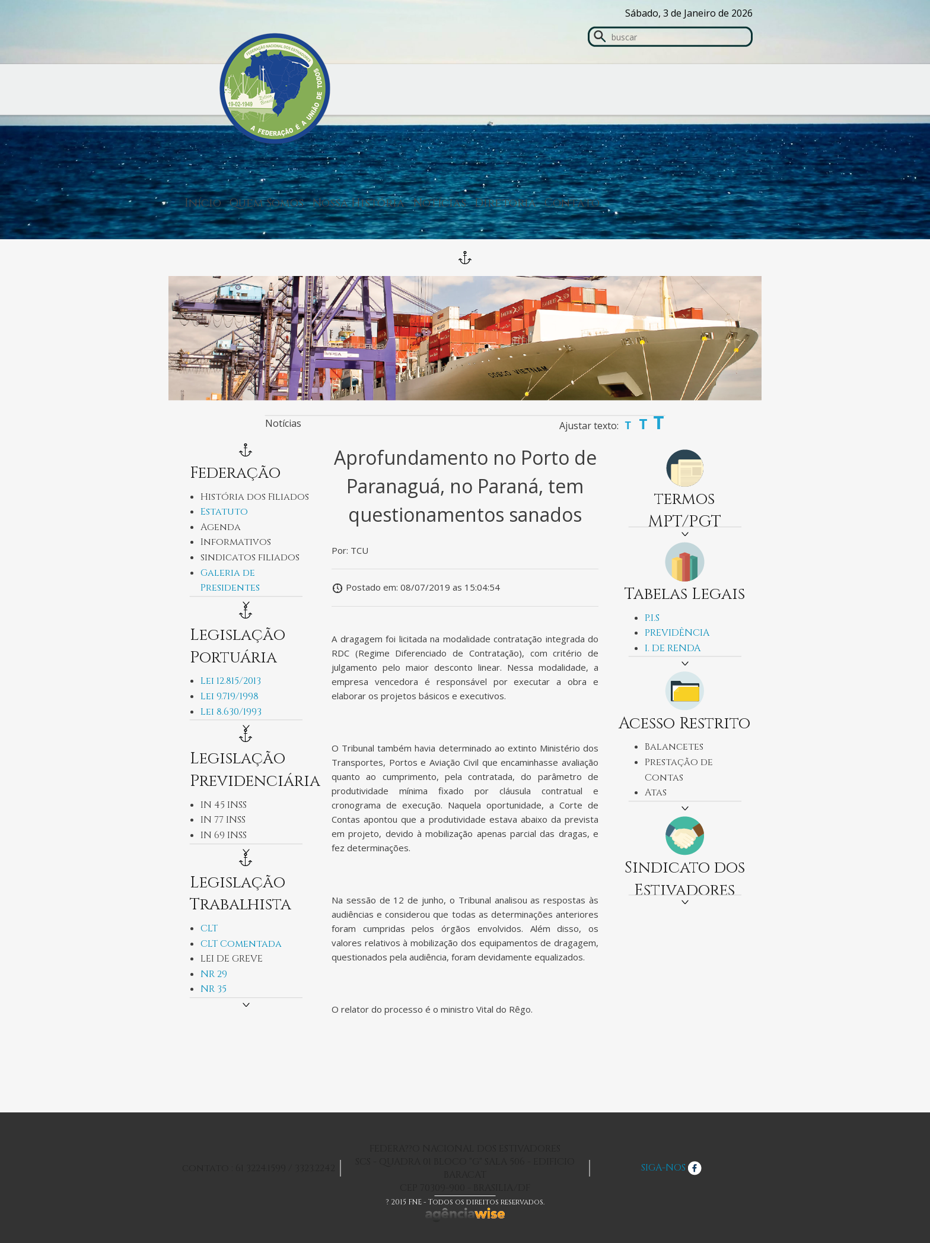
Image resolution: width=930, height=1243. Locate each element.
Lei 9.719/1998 (229, 696)
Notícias (439, 203)
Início (202, 203)
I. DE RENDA (672, 648)
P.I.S (652, 617)
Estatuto (224, 511)
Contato (572, 203)
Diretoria (505, 203)
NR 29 (213, 974)
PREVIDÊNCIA (677, 632)
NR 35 (213, 988)
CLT (209, 928)
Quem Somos (267, 203)
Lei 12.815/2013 (230, 680)
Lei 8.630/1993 (231, 711)
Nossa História (358, 203)
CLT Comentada (241, 943)
